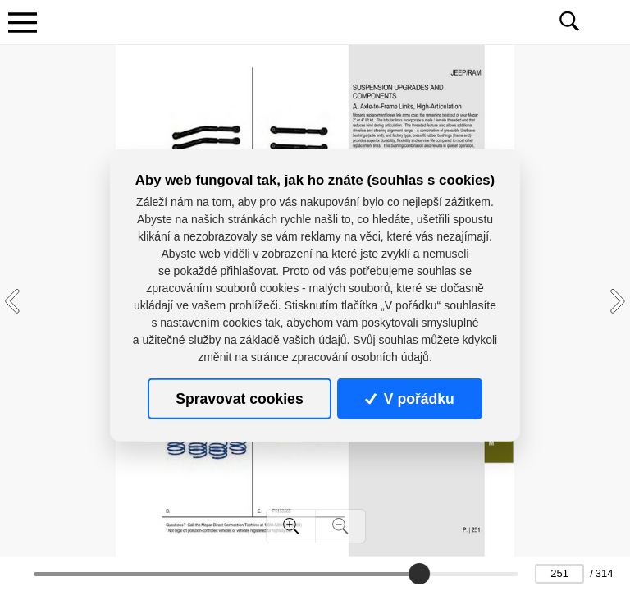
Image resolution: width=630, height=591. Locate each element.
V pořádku (409, 399)
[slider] (419, 573)
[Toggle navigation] (22, 22)
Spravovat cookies (239, 399)
